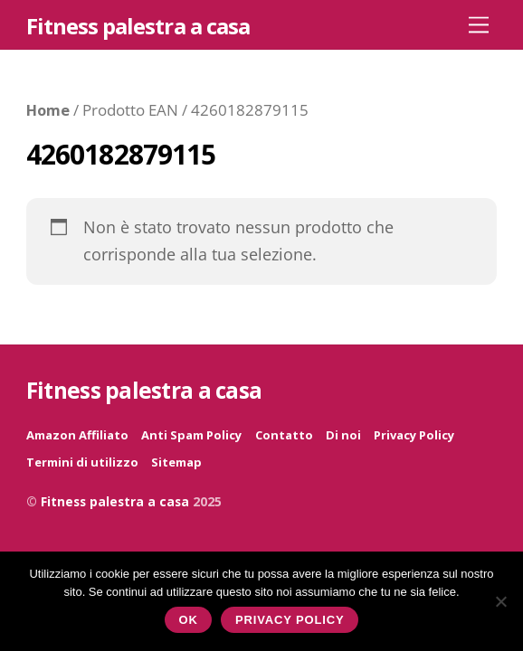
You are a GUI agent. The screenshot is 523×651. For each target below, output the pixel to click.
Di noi (343, 435)
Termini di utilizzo (82, 462)
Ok (188, 620)
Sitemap (176, 462)
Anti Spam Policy (191, 435)
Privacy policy (289, 620)
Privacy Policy (414, 435)
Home (48, 109)
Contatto (284, 435)
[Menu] (479, 23)
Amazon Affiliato (77, 435)
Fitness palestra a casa (115, 501)
